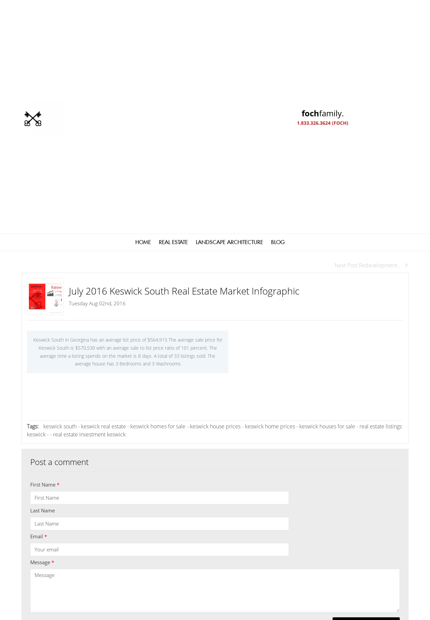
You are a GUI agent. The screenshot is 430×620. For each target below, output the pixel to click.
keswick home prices (270, 228)
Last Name (42, 312)
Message (42, 364)
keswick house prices (216, 228)
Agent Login (391, 568)
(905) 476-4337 (131, 536)
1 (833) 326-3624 (133, 527)
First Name (44, 286)
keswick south (60, 228)
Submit (366, 427)
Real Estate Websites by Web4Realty (335, 568)
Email (38, 338)
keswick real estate (104, 228)
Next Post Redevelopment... (371, 67)
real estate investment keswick (89, 236)
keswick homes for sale (157, 228)
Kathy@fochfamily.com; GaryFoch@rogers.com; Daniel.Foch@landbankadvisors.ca (199, 518)
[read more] (330, 511)
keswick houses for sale (327, 228)
